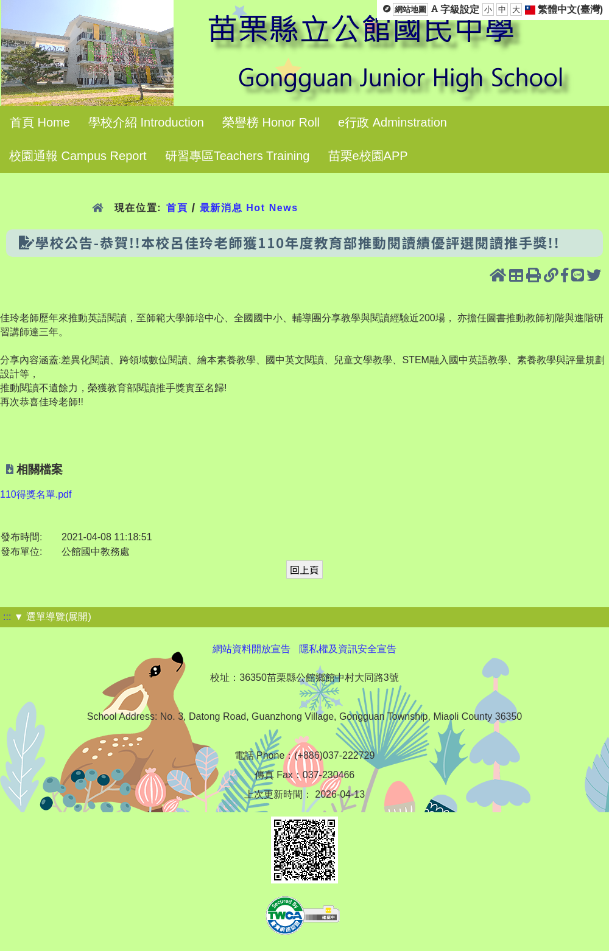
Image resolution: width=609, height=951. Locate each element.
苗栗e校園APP (368, 155)
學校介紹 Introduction (146, 122)
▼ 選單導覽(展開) (52, 616)
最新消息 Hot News (249, 208)
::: (7, 616)
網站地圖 (410, 9)
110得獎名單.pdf (35, 494)
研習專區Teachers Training (237, 155)
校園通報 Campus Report (78, 155)
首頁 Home (40, 122)
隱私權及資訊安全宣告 (347, 649)
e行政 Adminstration (392, 122)
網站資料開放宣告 (251, 649)
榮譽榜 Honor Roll (271, 122)
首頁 (177, 208)
